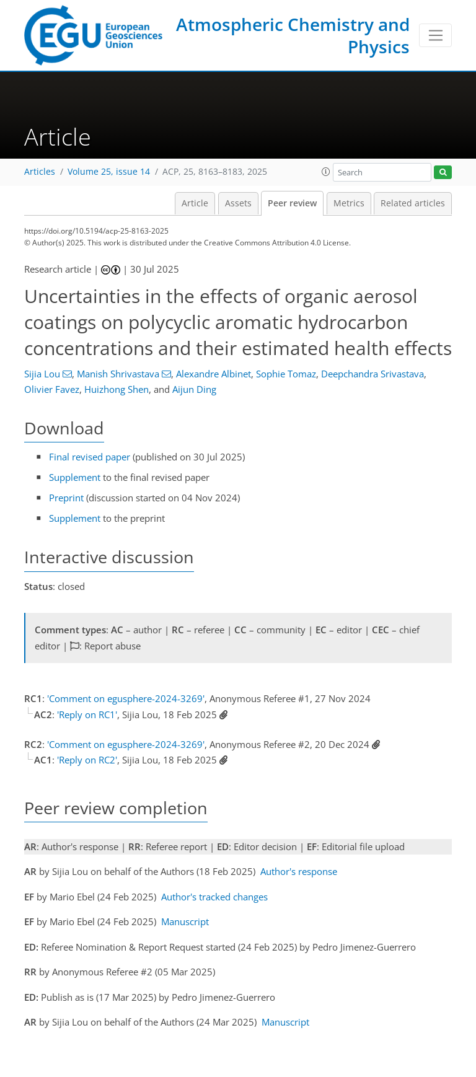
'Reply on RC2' (87, 760)
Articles (39, 171)
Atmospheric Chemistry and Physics (293, 35)
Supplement (74, 477)
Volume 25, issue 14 (109, 171)
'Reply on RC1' (87, 714)
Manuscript (185, 921)
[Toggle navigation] (435, 35)
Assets (238, 203)
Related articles (413, 203)
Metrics (348, 203)
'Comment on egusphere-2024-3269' (126, 698)
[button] (326, 171)
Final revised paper (89, 457)
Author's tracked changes (214, 896)
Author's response (298, 871)
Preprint (66, 497)
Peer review (292, 203)
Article (195, 203)
